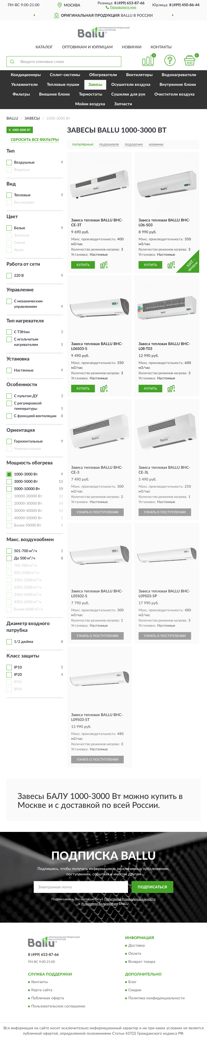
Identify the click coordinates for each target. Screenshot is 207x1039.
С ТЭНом (22, 332)
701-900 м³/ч (25, 566)
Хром (18, 250)
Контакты (161, 47)
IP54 (18, 689)
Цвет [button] (12, 216)
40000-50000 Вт (28, 518)
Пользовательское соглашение (58, 1006)
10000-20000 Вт (28, 496)
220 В (19, 276)
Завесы (95, 85)
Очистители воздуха (174, 94)
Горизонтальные (28, 441)
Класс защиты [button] (22, 656)
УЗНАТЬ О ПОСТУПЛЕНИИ (97, 512)
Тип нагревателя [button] (25, 321)
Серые (19, 243)
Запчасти (123, 104)
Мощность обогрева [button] (29, 463)
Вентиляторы (139, 75)
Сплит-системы (65, 75)
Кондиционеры (26, 75)
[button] (121, 7)
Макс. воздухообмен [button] (30, 539)
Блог (132, 982)
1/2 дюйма (23, 642)
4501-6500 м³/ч (27, 602)
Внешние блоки (54, 94)
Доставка (136, 945)
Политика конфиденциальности (156, 998)
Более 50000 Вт (27, 525)
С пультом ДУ (26, 396)
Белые (19, 228)
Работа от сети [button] (23, 264)
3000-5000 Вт (26, 482)
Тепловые (22, 195)
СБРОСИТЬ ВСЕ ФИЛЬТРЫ (35, 140)
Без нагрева (24, 202)
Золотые (21, 235)
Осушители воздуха (130, 85)
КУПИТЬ (83, 265)
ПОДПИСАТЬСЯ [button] (152, 887)
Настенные (23, 370)
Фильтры (21, 94)
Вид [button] (11, 184)
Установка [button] (17, 359)
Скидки (134, 990)
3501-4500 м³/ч (27, 595)
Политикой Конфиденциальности (130, 899)
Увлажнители (24, 85)
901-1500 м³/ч (26, 573)
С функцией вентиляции (35, 416)
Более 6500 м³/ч (28, 609)
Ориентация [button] (20, 430)
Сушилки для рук (128, 94)
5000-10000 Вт (27, 489)
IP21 (18, 682)
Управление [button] (20, 290)
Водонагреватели (179, 75)
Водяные (22, 170)
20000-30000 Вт (28, 503)
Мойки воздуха (90, 104)
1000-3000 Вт (26, 474)
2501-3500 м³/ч (27, 587)
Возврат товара (141, 962)
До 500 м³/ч (24, 558)
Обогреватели (103, 75)
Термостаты (90, 94)
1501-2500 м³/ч (27, 580)
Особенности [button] (21, 384)
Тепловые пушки (63, 85)
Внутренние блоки (178, 85)
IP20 (18, 675)
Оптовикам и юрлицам (87, 47)
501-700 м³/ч (25, 551)
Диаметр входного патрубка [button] (28, 627)
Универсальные (27, 449)
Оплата (134, 954)
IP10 (18, 667)
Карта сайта (41, 990)
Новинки (132, 47)
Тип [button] (10, 151)
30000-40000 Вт (28, 511)
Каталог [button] (44, 47)
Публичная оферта (47, 998)
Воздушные (24, 162)
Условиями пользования (99, 903)
